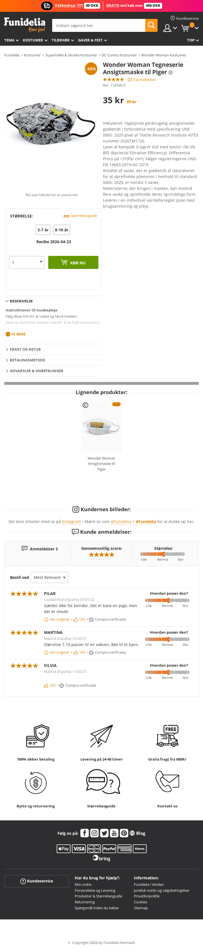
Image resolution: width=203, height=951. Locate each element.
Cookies (140, 901)
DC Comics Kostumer (119, 55)
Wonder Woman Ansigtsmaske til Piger (101, 464)
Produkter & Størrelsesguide (98, 896)
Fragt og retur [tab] (25, 349)
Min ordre (83, 884)
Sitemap (141, 907)
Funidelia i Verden (149, 884)
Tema (9, 40)
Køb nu (77, 262)
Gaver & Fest (90, 40)
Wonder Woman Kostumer (163, 55)
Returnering (85, 901)
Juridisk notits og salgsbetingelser (161, 890)
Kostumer (33, 40)
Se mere (19, 334)
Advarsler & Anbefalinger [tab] (36, 370)
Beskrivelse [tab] (21, 301)
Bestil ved (19, 577)
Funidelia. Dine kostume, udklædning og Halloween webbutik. (24, 24)
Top (191, 40)
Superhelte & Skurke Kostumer (71, 55)
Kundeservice (36, 881)
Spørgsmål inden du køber (97, 907)
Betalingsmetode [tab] (27, 360)
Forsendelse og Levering (95, 890)
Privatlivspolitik (147, 896)
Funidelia (11, 55)
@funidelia (121, 521)
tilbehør (61, 40)
